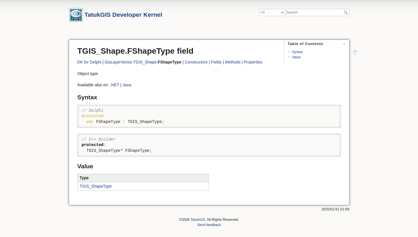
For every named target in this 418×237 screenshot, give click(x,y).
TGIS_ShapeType (96, 186)
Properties (253, 62)
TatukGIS (197, 220)
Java (126, 85)
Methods (233, 62)
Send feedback (209, 225)
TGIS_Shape (145, 62)
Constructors (196, 62)
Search (346, 12)
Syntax (297, 52)
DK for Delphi (89, 62)
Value (296, 57)
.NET (114, 85)
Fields (216, 62)
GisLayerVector (118, 62)
